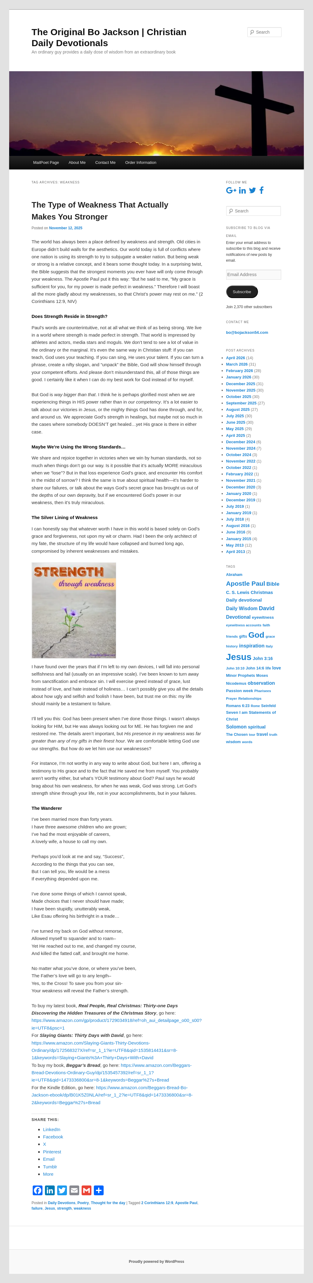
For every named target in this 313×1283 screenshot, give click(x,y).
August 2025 (238, 409)
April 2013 (235, 551)
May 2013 (235, 545)
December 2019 (240, 500)
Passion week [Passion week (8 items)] (239, 690)
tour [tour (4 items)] (252, 734)
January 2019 (238, 513)
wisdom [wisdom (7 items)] (233, 741)
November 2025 (241, 390)
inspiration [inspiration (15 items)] (251, 645)
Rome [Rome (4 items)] (255, 706)
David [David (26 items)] (266, 608)
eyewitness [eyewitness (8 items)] (263, 617)
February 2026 (239, 370)
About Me (77, 162)
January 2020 (238, 493)
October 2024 (238, 454)
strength (64, 1208)
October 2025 (238, 396)
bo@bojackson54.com (247, 332)
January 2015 (238, 538)
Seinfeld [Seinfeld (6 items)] (268, 706)
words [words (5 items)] (247, 742)
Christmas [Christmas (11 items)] (262, 592)
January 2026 (238, 377)
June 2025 (235, 422)
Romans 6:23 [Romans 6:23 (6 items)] (238, 706)
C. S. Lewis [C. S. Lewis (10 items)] (237, 592)
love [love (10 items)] (276, 667)
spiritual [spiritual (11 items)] (257, 726)
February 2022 (239, 474)
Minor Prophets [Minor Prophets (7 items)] (240, 675)
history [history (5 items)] (232, 646)
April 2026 (235, 358)
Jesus (50, 1208)
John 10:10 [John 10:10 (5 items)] (235, 668)
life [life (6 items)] (268, 668)
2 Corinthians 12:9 (157, 1203)
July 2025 (235, 416)
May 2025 (235, 428)
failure (36, 1208)
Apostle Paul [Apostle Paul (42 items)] (245, 583)
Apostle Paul (186, 1203)
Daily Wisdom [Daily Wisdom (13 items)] (242, 608)
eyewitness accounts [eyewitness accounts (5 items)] (244, 625)
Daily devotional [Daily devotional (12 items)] (244, 600)
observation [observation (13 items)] (261, 683)
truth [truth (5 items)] (273, 734)
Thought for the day (108, 1203)
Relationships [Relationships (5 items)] (250, 698)
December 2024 (240, 442)
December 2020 (240, 487)
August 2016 (238, 525)
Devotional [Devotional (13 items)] (238, 617)
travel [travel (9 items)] (262, 734)
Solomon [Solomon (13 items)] (236, 726)
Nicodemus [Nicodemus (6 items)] (236, 683)
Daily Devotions (61, 1203)
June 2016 (235, 532)
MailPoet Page (46, 162)
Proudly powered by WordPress (156, 1261)
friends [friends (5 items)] (232, 636)
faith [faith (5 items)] (266, 625)
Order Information (140, 162)
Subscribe (242, 291)
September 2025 (241, 403)
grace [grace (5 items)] (270, 636)
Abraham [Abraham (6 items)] (234, 575)
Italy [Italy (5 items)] (269, 646)
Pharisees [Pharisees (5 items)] (262, 691)
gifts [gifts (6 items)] (243, 636)
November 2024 (241, 448)
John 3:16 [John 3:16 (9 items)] (263, 658)
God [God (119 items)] (256, 635)
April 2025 (235, 435)
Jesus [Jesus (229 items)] (239, 657)
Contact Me (105, 162)
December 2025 (240, 384)
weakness (82, 1208)
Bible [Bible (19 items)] (273, 584)
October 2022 (238, 467)
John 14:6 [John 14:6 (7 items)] (255, 668)
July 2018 (235, 519)
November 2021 (241, 480)
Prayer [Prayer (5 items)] (231, 698)
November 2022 (241, 461)
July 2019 (235, 506)
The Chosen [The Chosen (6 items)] (237, 734)
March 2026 (237, 364)
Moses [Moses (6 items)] (262, 675)
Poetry (83, 1203)
